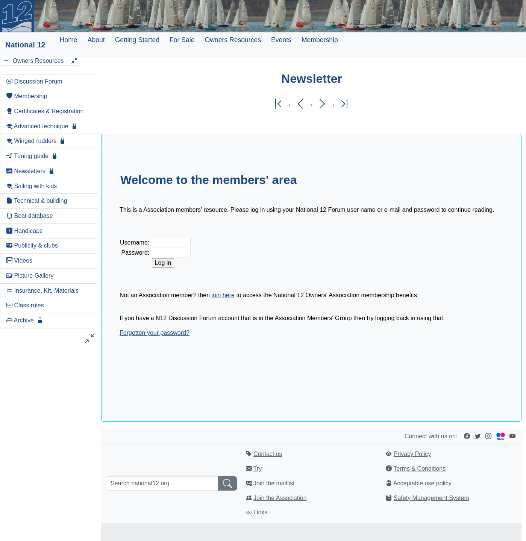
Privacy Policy (412, 454)
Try (257, 468)
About (96, 40)
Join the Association (279, 498)
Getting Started (137, 40)
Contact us (267, 454)
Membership (320, 40)
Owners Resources (233, 40)
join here (223, 295)
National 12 (25, 45)
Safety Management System (431, 498)
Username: (134, 242)
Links (260, 512)
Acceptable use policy (422, 483)
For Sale (182, 40)
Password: (135, 252)
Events (281, 40)
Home (68, 40)
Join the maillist (273, 483)
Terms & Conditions (419, 468)
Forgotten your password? (154, 333)
